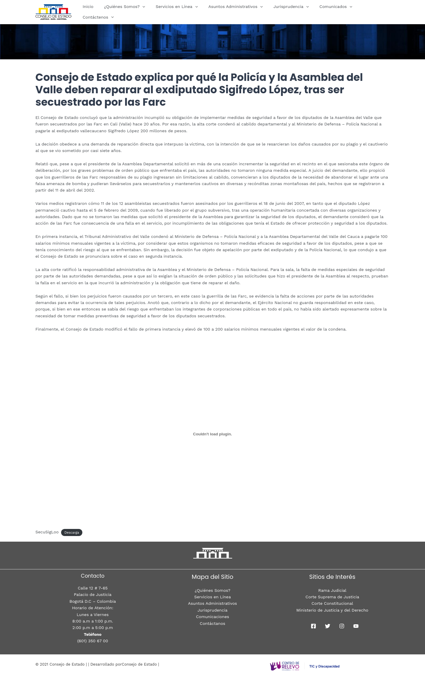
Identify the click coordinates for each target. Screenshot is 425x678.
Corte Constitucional (332, 603)
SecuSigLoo (47, 532)
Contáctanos (212, 623)
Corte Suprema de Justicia (332, 596)
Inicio (94, 11)
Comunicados (329, 12)
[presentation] (145, 12)
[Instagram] (341, 626)
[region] (212, 35)
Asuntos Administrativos (234, 12)
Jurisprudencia (287, 12)
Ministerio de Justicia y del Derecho (332, 610)
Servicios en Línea (178, 12)
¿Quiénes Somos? (127, 12)
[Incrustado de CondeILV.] (212, 434)
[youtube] (356, 626)
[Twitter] (327, 626)
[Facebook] (313, 626)
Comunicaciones (212, 616)
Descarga (71, 532)
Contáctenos (369, 12)
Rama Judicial (332, 590)
